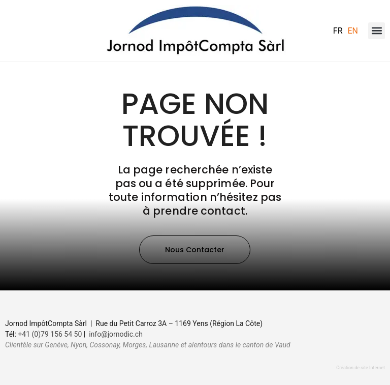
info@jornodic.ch (116, 334)
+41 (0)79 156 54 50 (50, 334)
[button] (376, 30)
